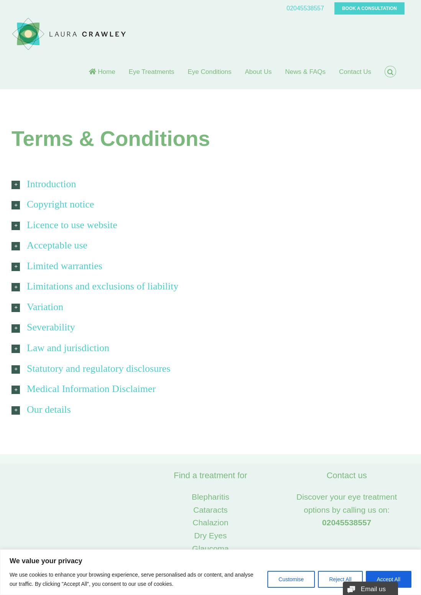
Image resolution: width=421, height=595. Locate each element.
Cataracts (210, 509)
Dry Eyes (210, 535)
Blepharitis (210, 496)
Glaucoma (210, 548)
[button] (390, 71)
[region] (210, 572)
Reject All (340, 579)
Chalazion (210, 522)
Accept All (388, 579)
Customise (291, 579)
